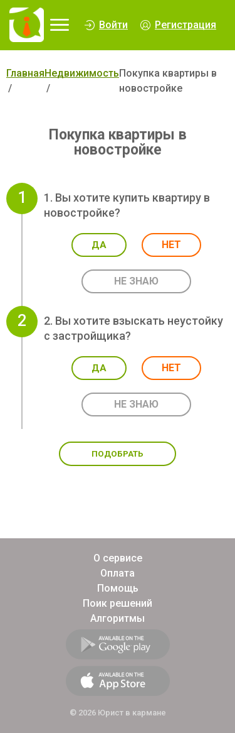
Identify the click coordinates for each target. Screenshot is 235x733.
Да (99, 245)
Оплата (117, 573)
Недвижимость (81, 73)
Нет (171, 245)
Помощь (117, 588)
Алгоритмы (117, 618)
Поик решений (117, 603)
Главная (25, 73)
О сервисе (117, 558)
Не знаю (136, 281)
